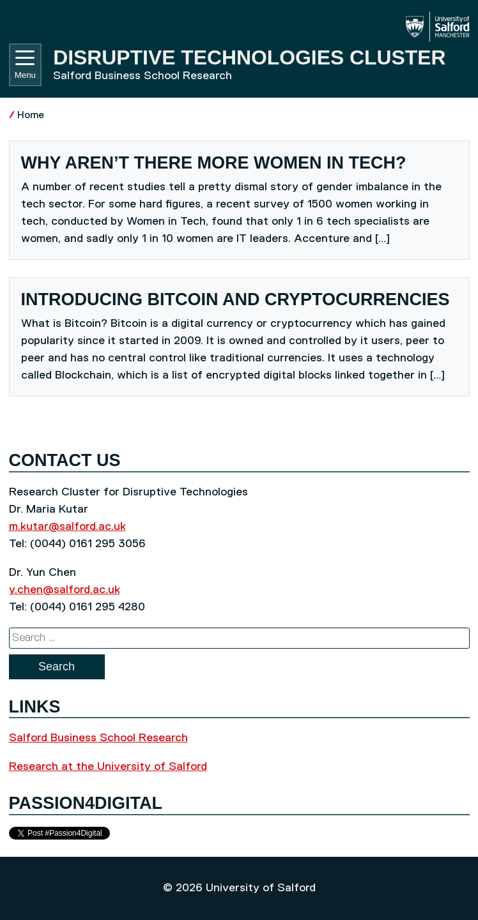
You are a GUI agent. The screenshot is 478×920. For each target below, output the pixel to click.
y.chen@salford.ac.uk (64, 590)
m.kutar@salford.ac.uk (67, 526)
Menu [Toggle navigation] (25, 65)
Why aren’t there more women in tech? (216, 162)
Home (30, 115)
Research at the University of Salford (108, 767)
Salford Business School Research (98, 738)
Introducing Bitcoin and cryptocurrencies (235, 299)
